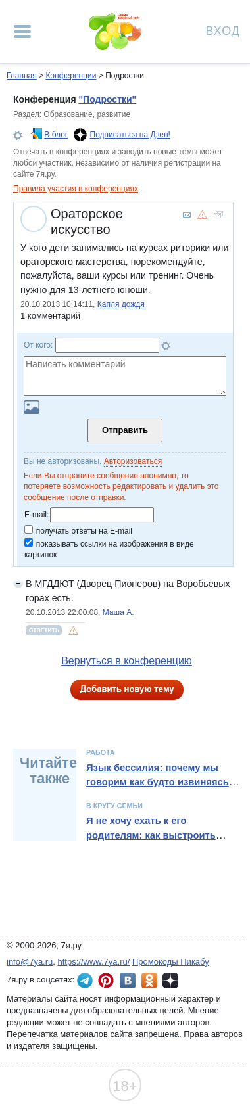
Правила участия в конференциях (75, 188)
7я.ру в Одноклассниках (149, 980)
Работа (100, 752)
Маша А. (118, 612)
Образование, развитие (86, 114)
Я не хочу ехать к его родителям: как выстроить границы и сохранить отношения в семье (151, 843)
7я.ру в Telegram (85, 980)
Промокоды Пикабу (170, 962)
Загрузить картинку (31, 407)
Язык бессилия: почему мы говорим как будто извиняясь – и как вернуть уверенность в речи (161, 789)
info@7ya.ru (30, 962)
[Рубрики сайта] (22, 31)
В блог (56, 134)
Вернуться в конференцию (126, 660)
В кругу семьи (114, 806)
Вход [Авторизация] (223, 29)
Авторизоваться (133, 461)
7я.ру (170, 980)
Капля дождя (121, 304)
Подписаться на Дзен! (130, 134)
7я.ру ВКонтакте (128, 980)
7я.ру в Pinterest (106, 980)
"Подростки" (107, 99)
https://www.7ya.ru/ (94, 962)
